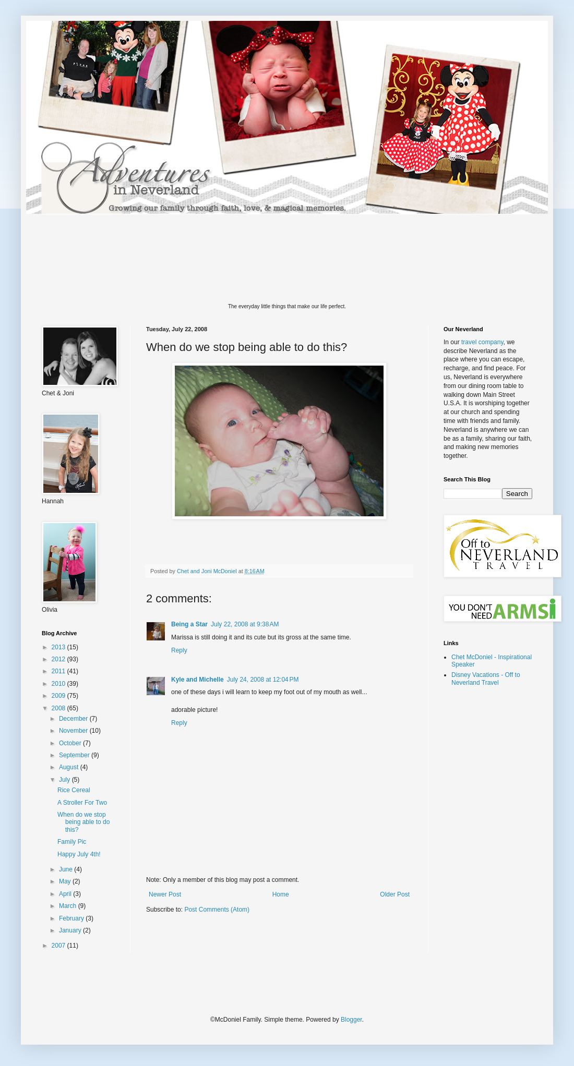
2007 (59, 945)
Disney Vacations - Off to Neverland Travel (485, 678)
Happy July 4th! (79, 854)
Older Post (395, 894)
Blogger (351, 1019)
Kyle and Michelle (197, 679)
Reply (179, 650)
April (66, 894)
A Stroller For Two (82, 802)
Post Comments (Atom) (216, 909)
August (69, 767)
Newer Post (165, 894)
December (74, 718)
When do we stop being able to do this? (83, 822)
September (75, 755)
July (65, 779)
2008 (59, 708)
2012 (59, 659)
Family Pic (71, 841)
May (66, 881)
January (71, 930)
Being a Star (189, 624)
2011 (59, 671)
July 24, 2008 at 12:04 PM (263, 679)
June (66, 869)
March (68, 906)
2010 (59, 683)
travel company (482, 342)
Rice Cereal (73, 790)
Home (280, 894)
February (72, 918)
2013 (59, 647)
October (71, 743)
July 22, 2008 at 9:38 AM (245, 624)
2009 (59, 695)
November (74, 730)
